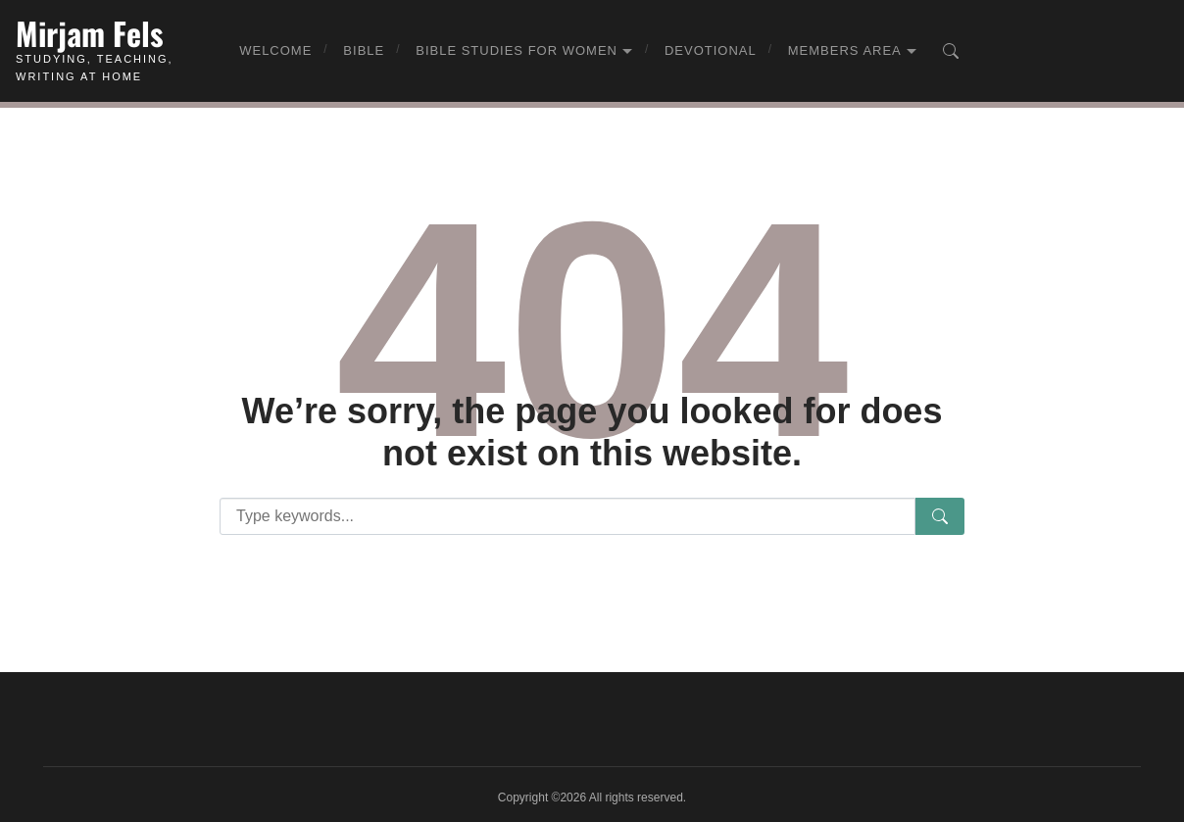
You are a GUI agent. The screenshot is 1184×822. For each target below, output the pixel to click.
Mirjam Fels (90, 33)
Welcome (275, 50)
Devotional (711, 50)
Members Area (845, 50)
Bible (363, 50)
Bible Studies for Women (516, 50)
